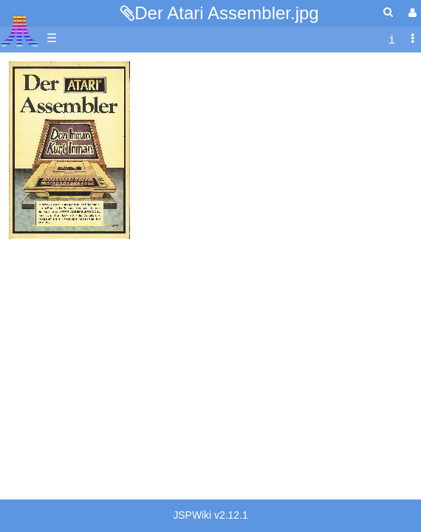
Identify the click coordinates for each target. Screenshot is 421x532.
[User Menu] (410, 13)
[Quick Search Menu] (388, 12)
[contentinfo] (391, 39)
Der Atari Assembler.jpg (226, 13)
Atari (19, 30)
